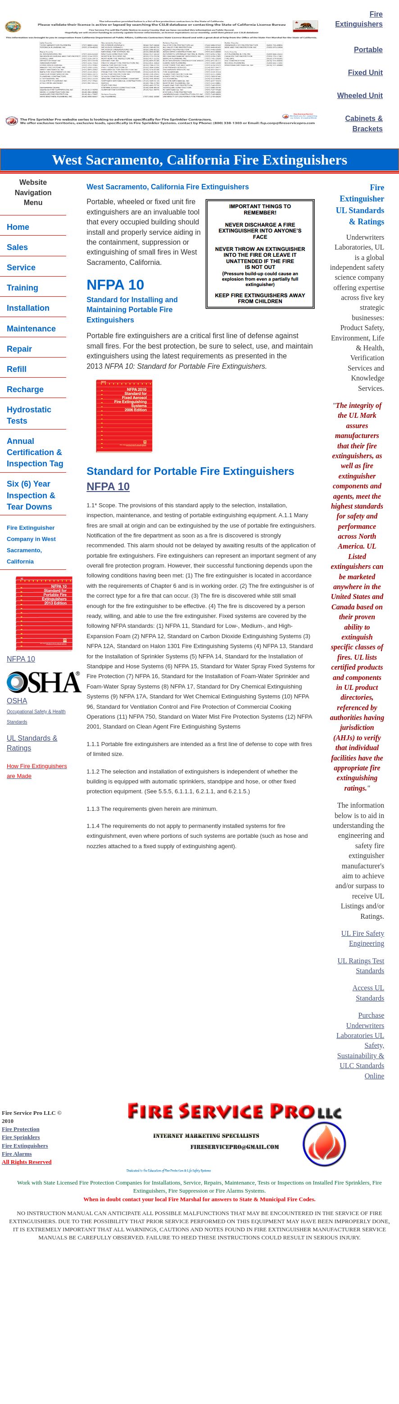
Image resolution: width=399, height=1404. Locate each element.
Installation (28, 308)
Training (22, 287)
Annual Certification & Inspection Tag (35, 452)
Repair (19, 348)
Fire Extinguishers (25, 1145)
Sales (17, 247)
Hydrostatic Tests (29, 415)
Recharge (25, 389)
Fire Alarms (17, 1153)
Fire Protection (21, 1129)
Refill (17, 369)
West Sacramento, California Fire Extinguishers (199, 160)
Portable (368, 50)
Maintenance (31, 328)
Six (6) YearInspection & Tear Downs (31, 495)
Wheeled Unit (360, 95)
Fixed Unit (365, 72)
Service (21, 267)
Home (18, 227)
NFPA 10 (108, 486)
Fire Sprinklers (21, 1137)
